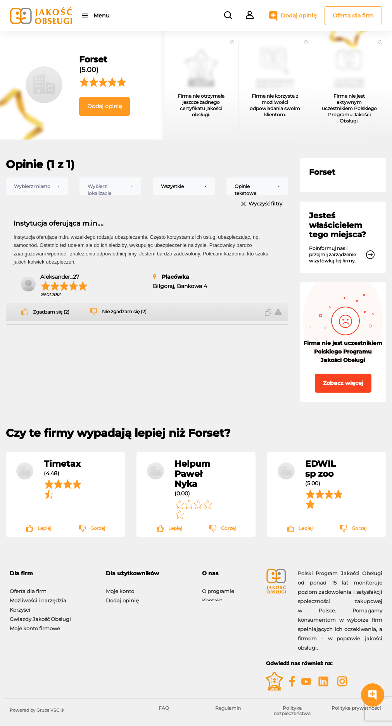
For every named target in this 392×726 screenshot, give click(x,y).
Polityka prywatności (356, 708)
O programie (218, 587)
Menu (102, 15)
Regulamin (228, 708)
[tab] (52, 573)
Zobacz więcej (343, 382)
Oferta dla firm (353, 15)
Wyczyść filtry (265, 204)
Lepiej (44, 528)
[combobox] (37, 186)
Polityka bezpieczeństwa (292, 710)
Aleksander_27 (59, 276)
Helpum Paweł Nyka (192, 474)
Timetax (62, 464)
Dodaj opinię (299, 15)
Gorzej (97, 528)
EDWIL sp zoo (320, 469)
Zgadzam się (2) (51, 312)
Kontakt (212, 596)
